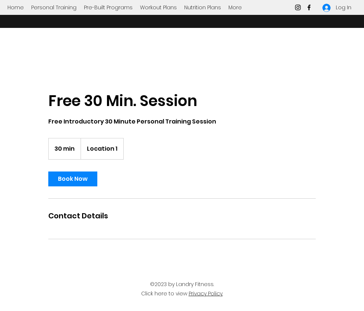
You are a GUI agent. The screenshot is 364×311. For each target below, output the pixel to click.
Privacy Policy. (206, 293)
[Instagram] (298, 7)
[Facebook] (309, 7)
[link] (72, 178)
